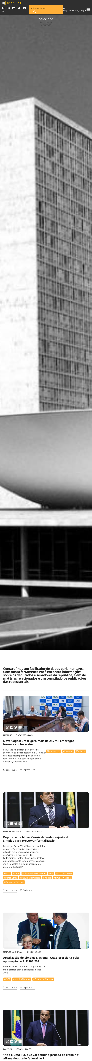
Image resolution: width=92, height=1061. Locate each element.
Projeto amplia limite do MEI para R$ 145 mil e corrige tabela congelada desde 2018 (24, 969)
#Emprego (68, 751)
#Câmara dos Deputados (34, 873)
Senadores (46, 22)
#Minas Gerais (10, 877)
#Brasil (7, 873)
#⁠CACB (16, 873)
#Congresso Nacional (14, 882)
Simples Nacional (12, 831)
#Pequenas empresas (30, 877)
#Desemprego (53, 751)
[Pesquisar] (34, 12)
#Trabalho (80, 751)
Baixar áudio (10, 770)
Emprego (7, 735)
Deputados (46, 25)
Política (7, 1049)
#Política (47, 877)
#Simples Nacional (62, 877)
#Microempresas (64, 873)
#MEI (51, 873)
